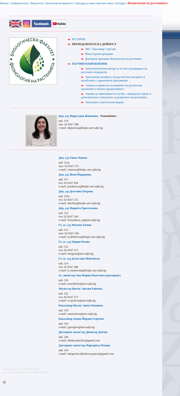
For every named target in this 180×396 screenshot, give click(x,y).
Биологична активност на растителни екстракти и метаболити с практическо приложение (113, 78)
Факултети (37, 3)
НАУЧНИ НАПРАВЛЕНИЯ (89, 63)
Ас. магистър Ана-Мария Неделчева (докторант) (89, 275)
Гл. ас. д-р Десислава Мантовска (79, 258)
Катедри (120, 3)
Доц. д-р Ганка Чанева (73, 157)
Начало (4, 3)
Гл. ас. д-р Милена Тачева (75, 225)
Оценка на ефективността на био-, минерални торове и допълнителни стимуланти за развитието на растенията (116, 95)
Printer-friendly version (5, 382)
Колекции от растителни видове (105, 102)
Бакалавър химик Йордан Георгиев (81, 318)
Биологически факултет (59, 3)
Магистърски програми (99, 54)
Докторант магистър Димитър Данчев (83, 332)
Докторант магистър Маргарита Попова (84, 345)
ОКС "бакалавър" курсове (100, 49)
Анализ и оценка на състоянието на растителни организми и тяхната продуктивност (111, 87)
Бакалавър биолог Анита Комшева (81, 305)
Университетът (20, 3)
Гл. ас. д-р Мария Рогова (74, 241)
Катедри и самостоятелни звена (94, 3)
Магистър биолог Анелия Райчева (80, 288)
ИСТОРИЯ (78, 39)
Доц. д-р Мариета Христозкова (78, 208)
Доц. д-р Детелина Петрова (76, 191)
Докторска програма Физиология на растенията (113, 58)
